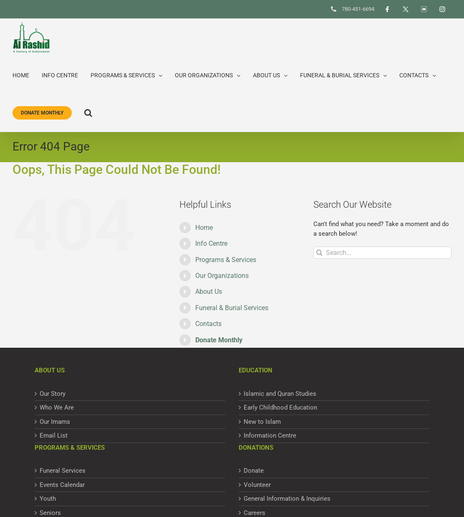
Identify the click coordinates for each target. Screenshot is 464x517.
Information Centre (270, 435)
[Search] (319, 253)
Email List (54, 435)
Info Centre (211, 243)
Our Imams (55, 421)
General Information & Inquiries (287, 498)
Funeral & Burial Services (231, 308)
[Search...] (382, 253)
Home (204, 228)
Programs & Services (225, 260)
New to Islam (262, 421)
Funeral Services (63, 470)
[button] (88, 113)
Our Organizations (222, 276)
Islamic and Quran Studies (280, 393)
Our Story (53, 393)
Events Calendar (62, 485)
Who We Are (57, 407)
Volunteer (257, 485)
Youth (48, 498)
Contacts (208, 324)
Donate (254, 470)
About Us (208, 291)
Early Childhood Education (280, 407)
